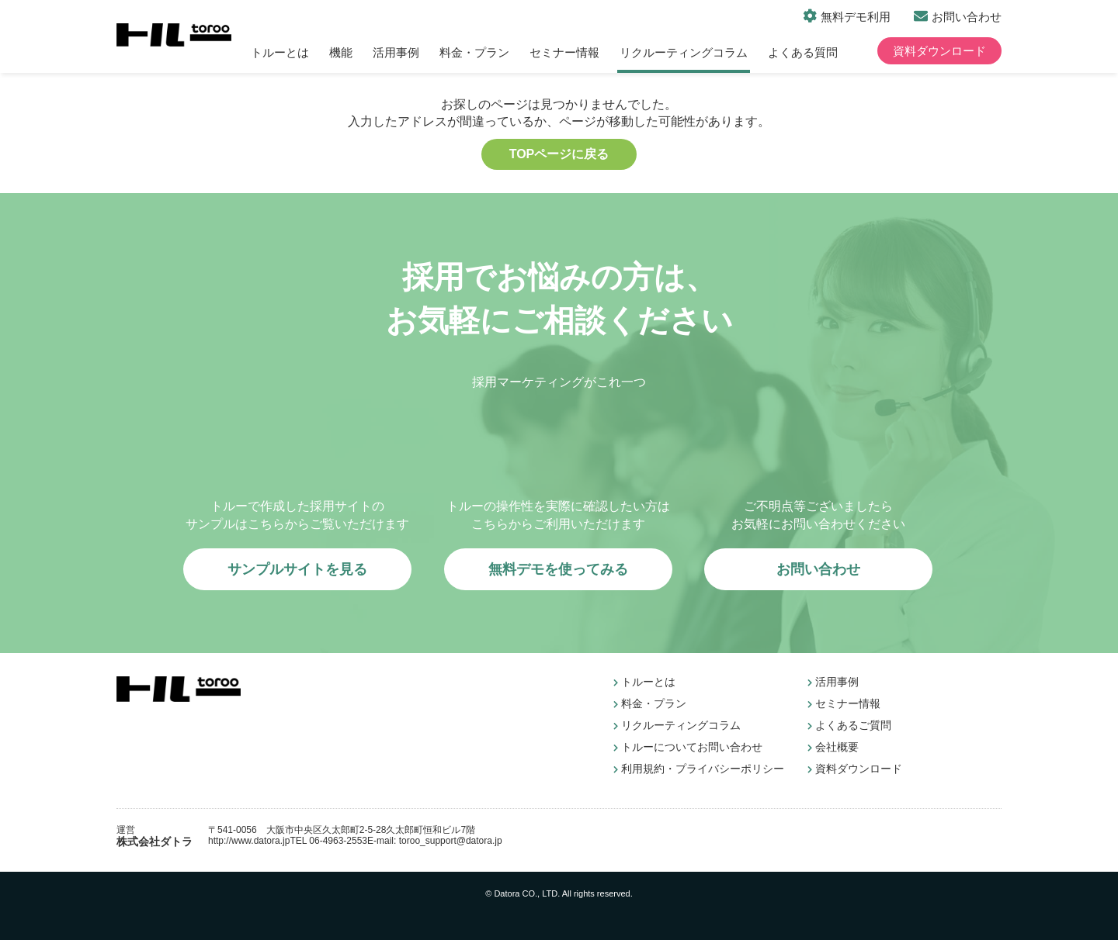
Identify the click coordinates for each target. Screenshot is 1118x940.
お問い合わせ (967, 16)
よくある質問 (803, 53)
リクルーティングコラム (684, 53)
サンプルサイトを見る (297, 569)
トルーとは (280, 53)
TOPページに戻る (559, 154)
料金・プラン (474, 53)
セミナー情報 (564, 53)
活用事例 (396, 53)
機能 (340, 53)
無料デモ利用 (856, 16)
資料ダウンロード (939, 50)
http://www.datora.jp (249, 840)
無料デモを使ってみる (558, 569)
